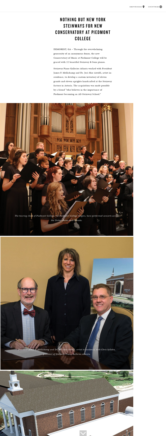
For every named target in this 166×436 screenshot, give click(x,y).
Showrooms (134, 3)
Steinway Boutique (62, 415)
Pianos (61, 15)
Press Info (30, 415)
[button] (142, 2)
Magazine (123, 415)
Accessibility (53, 419)
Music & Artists (90, 15)
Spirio (73, 15)
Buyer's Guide (44, 15)
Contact (19, 415)
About (10, 415)
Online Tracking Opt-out (34, 419)
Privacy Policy (13, 419)
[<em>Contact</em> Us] (89, 401)
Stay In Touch (129, 399)
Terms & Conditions (71, 419)
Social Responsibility (83, 415)
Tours (48, 415)
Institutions (101, 415)
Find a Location (37, 399)
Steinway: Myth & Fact (141, 415)
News (40, 415)
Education (109, 15)
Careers (124, 15)
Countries (151, 3)
